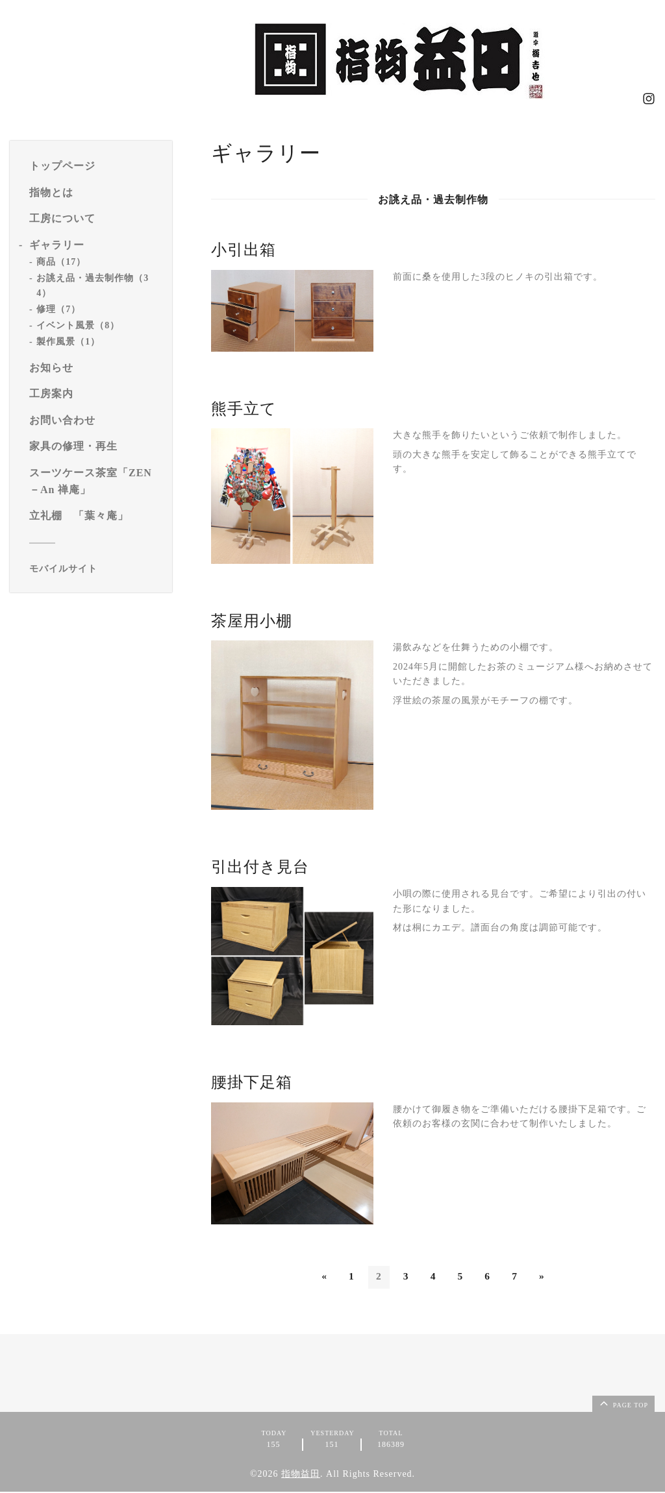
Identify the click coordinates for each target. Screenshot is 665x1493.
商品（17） (61, 262)
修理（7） (58, 309)
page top (622, 1404)
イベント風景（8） (77, 325)
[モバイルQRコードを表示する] (95, 569)
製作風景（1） (68, 341)
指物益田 (300, 1475)
